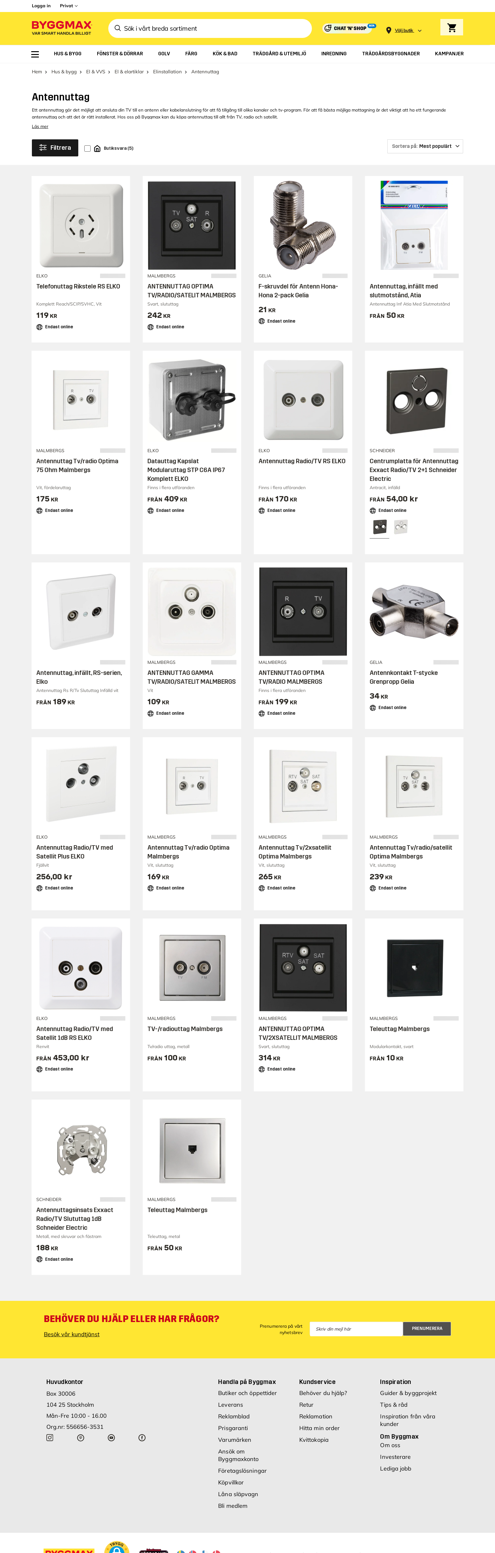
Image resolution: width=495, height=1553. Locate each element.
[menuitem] (35, 54)
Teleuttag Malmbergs (400, 1029)
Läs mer (40, 126)
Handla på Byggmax (247, 1382)
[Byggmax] (61, 28)
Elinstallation (167, 72)
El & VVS (95, 72)
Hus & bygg (64, 72)
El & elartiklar (129, 72)
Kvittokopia (314, 1439)
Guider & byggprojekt (408, 1393)
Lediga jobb (395, 1468)
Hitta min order (319, 1428)
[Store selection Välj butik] (404, 30)
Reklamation (315, 1416)
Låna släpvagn (238, 1494)
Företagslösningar (242, 1470)
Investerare (395, 1456)
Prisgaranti (233, 1428)
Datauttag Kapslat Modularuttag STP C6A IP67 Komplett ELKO (186, 469)
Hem (37, 72)
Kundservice (317, 1382)
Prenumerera (427, 1328)
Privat (66, 6)
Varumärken (234, 1439)
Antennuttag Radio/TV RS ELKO (302, 461)
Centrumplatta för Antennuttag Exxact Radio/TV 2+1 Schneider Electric (414, 469)
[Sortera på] (425, 146)
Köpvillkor (231, 1482)
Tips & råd (394, 1404)
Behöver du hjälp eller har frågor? (131, 1319)
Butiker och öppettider (247, 1393)
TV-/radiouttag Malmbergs (185, 1029)
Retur (306, 1404)
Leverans (230, 1404)
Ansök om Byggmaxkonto (238, 1455)
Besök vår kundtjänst (71, 1334)
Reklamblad (234, 1416)
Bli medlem (233, 1505)
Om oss (390, 1445)
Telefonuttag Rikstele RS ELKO (78, 286)
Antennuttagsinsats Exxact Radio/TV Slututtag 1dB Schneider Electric (74, 1218)
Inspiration (395, 1382)
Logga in (41, 6)
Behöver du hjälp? (323, 1393)
